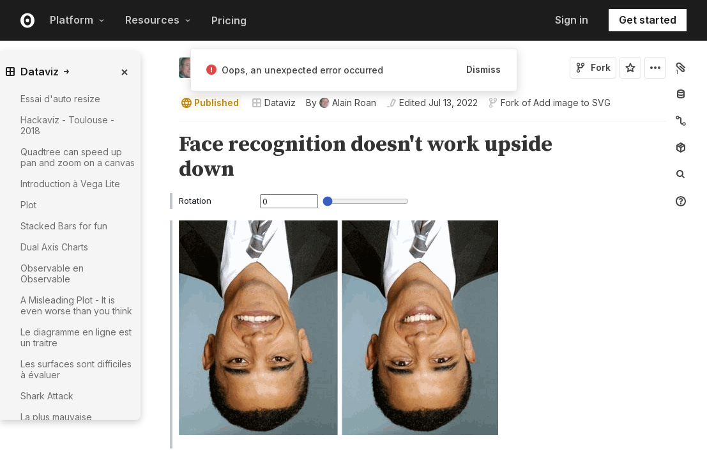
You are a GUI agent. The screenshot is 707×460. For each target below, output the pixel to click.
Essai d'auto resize (60, 98)
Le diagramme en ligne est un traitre (76, 337)
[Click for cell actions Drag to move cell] (163, 313)
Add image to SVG (572, 102)
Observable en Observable (52, 273)
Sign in (571, 19)
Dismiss (483, 69)
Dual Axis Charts (54, 246)
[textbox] (423, 313)
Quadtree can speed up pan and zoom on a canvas (77, 157)
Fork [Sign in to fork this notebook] (593, 67)
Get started (647, 19)
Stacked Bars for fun (63, 225)
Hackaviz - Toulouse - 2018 (67, 125)
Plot (28, 204)
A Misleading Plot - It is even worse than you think (76, 305)
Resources (158, 19)
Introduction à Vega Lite (70, 183)
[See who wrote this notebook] (341, 103)
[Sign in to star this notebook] (630, 68)
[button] (163, 127)
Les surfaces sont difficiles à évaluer (76, 369)
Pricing (229, 20)
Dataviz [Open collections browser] (274, 102)
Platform (77, 19)
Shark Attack (46, 395)
